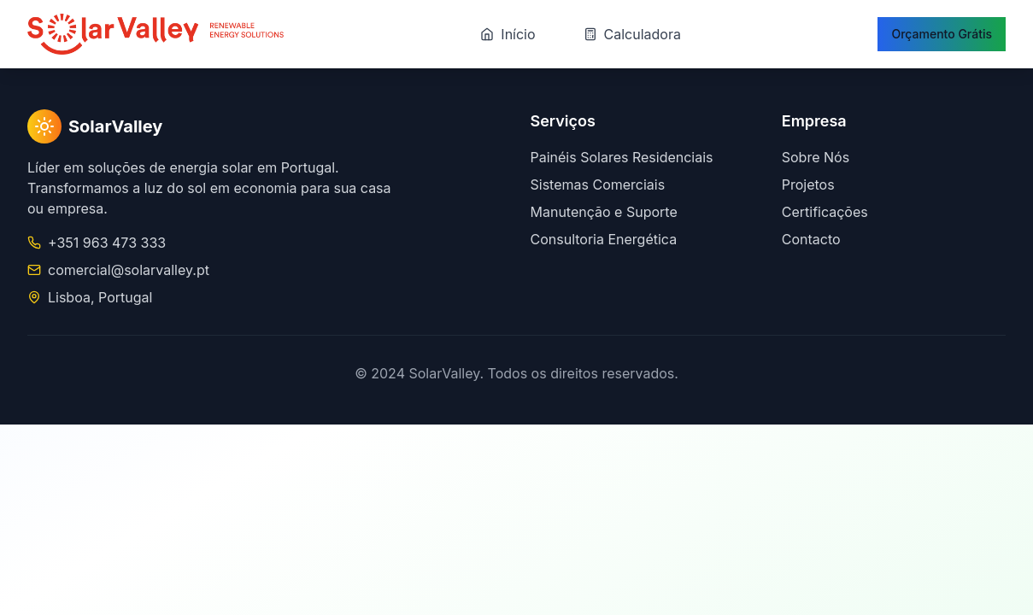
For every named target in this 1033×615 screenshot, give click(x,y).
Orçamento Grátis (941, 33)
